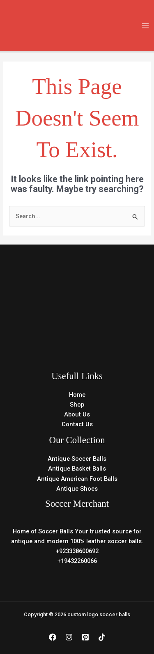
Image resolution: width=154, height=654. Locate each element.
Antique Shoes (77, 488)
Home (77, 394)
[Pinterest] (85, 637)
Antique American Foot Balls (77, 478)
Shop (77, 404)
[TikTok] (102, 637)
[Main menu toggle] (145, 25)
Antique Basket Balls (77, 468)
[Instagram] (69, 637)
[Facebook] (52, 637)
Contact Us (77, 424)
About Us (77, 414)
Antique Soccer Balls (77, 458)
